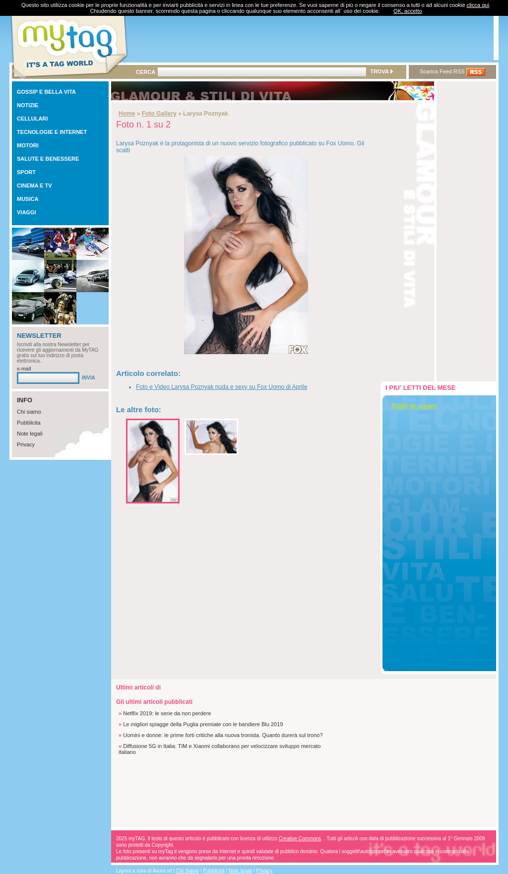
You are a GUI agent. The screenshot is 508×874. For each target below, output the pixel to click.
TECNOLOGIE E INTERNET (52, 132)
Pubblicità (213, 871)
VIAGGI (26, 212)
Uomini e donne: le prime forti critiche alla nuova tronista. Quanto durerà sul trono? (222, 735)
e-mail (24, 369)
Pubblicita (29, 423)
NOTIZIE (27, 105)
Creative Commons (300, 838)
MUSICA (27, 199)
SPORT (26, 172)
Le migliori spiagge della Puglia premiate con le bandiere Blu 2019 (203, 724)
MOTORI (28, 145)
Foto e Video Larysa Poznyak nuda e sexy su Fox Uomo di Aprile (221, 386)
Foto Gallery (159, 113)
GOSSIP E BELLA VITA (46, 92)
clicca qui (478, 5)
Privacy (26, 444)
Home (127, 113)
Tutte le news (413, 405)
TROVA (381, 71)
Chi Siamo (187, 871)
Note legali (30, 434)
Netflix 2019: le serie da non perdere (167, 713)
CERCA (145, 72)
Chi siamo (29, 412)
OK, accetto (407, 11)
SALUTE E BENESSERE (48, 159)
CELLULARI (32, 119)
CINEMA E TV (34, 185)
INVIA (88, 377)
